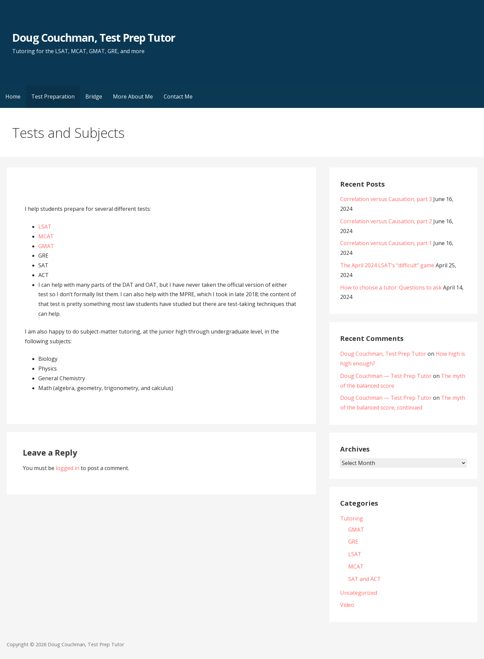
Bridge (93, 96)
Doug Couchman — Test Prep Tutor (386, 376)
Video (347, 605)
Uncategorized (358, 592)
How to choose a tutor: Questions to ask (391, 287)
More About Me (133, 96)
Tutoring (351, 518)
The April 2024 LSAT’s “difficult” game (387, 265)
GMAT (46, 246)
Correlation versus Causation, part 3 (386, 199)
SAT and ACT (364, 579)
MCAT (46, 236)
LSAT (44, 226)
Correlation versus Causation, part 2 (386, 221)
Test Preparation (53, 96)
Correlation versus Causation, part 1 (386, 243)
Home (13, 96)
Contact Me (178, 96)
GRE (353, 541)
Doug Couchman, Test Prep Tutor (93, 37)
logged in (67, 468)
